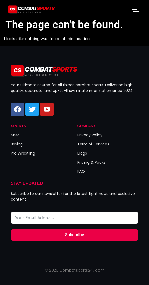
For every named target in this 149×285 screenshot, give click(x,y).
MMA (15, 135)
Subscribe (74, 234)
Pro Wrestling (23, 153)
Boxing (17, 144)
